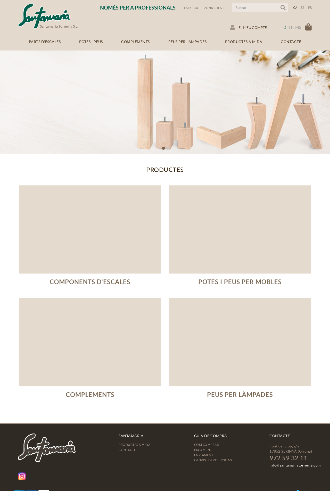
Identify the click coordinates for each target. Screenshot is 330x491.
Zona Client (214, 8)
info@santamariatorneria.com (295, 465)
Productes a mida (134, 444)
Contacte (127, 450)
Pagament (203, 450)
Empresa (191, 8)
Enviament (203, 455)
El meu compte (248, 27)
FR (310, 7)
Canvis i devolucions (213, 460)
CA (295, 7)
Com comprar (206, 444)
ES (302, 7)
